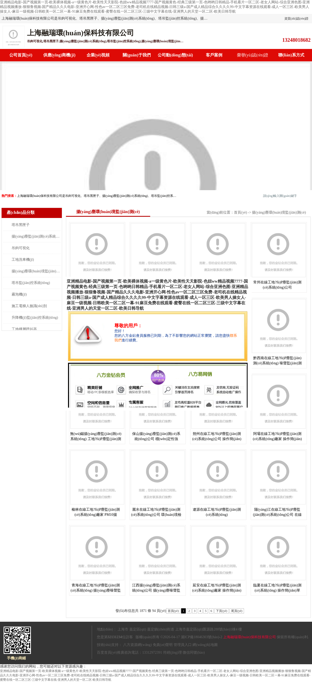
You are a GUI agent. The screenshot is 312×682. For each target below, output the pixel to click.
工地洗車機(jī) (23, 260)
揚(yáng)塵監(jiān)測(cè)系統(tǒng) (38, 236)
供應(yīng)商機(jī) (59, 55)
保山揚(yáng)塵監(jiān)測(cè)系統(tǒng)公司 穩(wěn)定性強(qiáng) (156, 439)
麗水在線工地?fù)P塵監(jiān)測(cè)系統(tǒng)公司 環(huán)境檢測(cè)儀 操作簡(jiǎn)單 (156, 515)
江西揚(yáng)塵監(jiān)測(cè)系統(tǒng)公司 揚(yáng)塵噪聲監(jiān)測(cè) (156, 590)
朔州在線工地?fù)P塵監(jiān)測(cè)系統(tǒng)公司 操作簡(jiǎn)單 (216, 439)
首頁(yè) (240, 212)
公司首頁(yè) (20, 55)
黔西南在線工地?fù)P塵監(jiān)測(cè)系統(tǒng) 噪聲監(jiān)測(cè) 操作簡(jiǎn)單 (277, 363)
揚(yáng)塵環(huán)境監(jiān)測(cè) (38, 271)
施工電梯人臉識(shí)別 (29, 306)
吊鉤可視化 (21, 248)
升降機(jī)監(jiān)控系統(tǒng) (35, 317)
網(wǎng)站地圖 (204, 645)
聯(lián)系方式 (291, 55)
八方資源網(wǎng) (137, 645)
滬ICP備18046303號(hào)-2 (201, 637)
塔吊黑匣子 (21, 225)
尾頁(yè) (236, 611)
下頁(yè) (221, 611)
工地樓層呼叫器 (24, 329)
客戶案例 (214, 55)
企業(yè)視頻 (98, 55)
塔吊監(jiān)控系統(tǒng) (31, 283)
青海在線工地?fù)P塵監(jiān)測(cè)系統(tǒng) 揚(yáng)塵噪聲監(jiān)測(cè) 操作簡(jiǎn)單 (96, 590)
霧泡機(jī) (19, 294)
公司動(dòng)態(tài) (175, 55)
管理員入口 (183, 645)
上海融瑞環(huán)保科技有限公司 (249, 637)
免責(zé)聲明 (163, 645)
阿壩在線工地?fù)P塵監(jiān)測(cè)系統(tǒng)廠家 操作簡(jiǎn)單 (277, 439)
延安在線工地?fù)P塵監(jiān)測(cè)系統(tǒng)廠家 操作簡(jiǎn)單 (216, 590)
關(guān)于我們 (136, 55)
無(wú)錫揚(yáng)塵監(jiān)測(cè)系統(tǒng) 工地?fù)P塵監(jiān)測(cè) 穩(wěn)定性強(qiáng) (95, 439)
